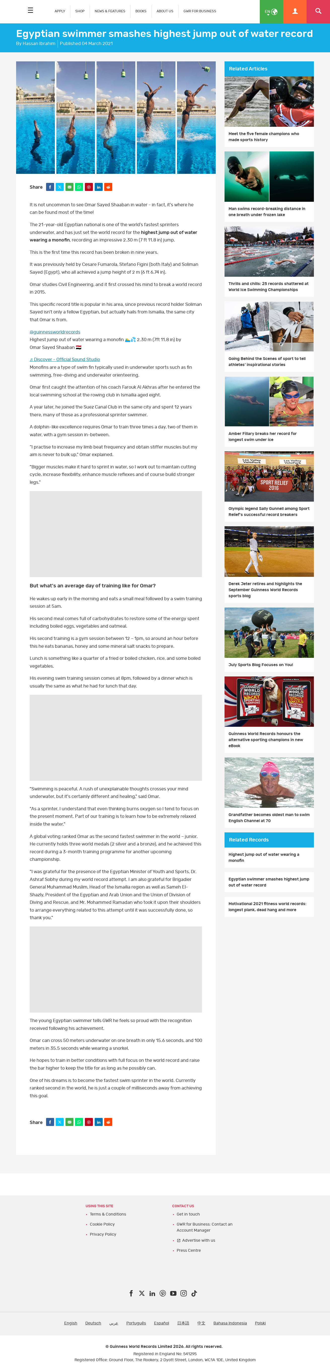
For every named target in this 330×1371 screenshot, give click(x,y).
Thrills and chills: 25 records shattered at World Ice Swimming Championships (269, 287)
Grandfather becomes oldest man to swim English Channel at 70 (269, 818)
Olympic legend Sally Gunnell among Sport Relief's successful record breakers (269, 512)
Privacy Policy (103, 1234)
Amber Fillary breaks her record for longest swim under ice (263, 437)
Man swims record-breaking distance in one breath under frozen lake (267, 212)
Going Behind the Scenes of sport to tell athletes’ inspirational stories (267, 362)
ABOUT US (165, 11)
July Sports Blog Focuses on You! (261, 665)
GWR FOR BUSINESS (200, 11)
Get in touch (188, 1214)
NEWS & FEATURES (110, 11)
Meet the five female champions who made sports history (264, 137)
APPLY (60, 11)
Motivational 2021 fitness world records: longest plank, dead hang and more (267, 907)
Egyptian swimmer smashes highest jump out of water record (269, 882)
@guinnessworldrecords (55, 332)
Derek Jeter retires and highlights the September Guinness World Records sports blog (265, 590)
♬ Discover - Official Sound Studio (65, 359)
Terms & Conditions (108, 1214)
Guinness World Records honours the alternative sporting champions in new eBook (266, 740)
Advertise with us (198, 1240)
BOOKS (140, 11)
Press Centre (189, 1250)
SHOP (80, 11)
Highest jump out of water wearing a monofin (264, 858)
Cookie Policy (102, 1224)
